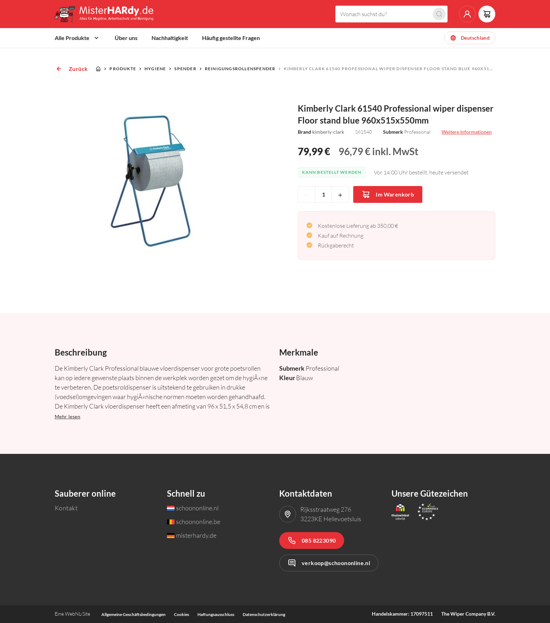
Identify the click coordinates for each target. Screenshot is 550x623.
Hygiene (155, 68)
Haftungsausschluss (215, 614)
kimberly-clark (328, 132)
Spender (185, 68)
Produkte (122, 68)
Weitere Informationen (467, 132)
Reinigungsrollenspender (240, 68)
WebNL (73, 614)
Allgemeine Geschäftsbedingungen (133, 614)
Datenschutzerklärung (264, 614)
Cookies (181, 614)
